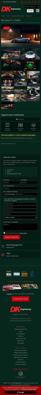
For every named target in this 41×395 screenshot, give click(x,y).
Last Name (24, 180)
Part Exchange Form (12, 246)
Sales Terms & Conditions (21, 350)
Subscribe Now (20, 299)
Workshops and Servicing (21, 329)
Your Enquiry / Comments (10, 222)
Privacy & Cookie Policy (29, 389)
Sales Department (21, 333)
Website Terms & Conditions (20, 357)
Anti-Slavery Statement (20, 364)
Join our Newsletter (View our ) (16, 233)
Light (30, 10)
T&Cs (10, 254)
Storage (21, 331)
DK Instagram (20, 343)
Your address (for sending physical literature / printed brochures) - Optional (19, 199)
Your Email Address (8, 185)
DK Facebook (20, 340)
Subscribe (9, 294)
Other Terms (21, 359)
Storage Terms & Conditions (20, 352)
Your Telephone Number (10, 191)
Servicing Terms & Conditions (20, 355)
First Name (6, 180)
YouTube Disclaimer (20, 362)
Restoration (20, 336)
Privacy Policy (23, 233)
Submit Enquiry (11, 237)
